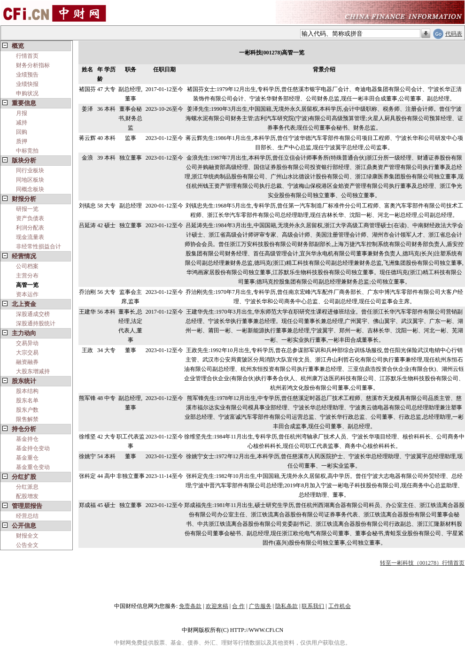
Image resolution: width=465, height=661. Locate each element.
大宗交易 (27, 352)
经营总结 (27, 516)
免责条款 (190, 606)
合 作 (238, 606)
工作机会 (339, 606)
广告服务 (260, 606)
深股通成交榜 (33, 314)
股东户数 (27, 410)
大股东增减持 (33, 371)
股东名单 (27, 400)
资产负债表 (30, 218)
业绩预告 (27, 74)
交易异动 (27, 343)
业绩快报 (27, 84)
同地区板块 (30, 180)
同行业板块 (30, 170)
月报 (21, 113)
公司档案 (27, 266)
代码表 (453, 34)
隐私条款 (286, 606)
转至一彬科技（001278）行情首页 (422, 563)
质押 (21, 141)
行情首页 (27, 56)
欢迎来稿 (217, 606)
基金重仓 (27, 457)
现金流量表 (30, 237)
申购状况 (27, 93)
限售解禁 (27, 419)
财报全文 (27, 535)
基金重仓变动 (33, 467)
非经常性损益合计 (38, 246)
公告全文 (27, 545)
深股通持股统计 (35, 323)
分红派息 (27, 487)
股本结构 (27, 391)
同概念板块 (30, 189)
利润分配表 (30, 227)
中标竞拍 (27, 150)
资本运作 (27, 294)
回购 (21, 132)
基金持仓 (27, 439)
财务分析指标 (33, 65)
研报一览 (27, 209)
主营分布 (27, 275)
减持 (21, 122)
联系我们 (313, 606)
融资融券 (27, 362)
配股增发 (27, 496)
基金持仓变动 (33, 448)
